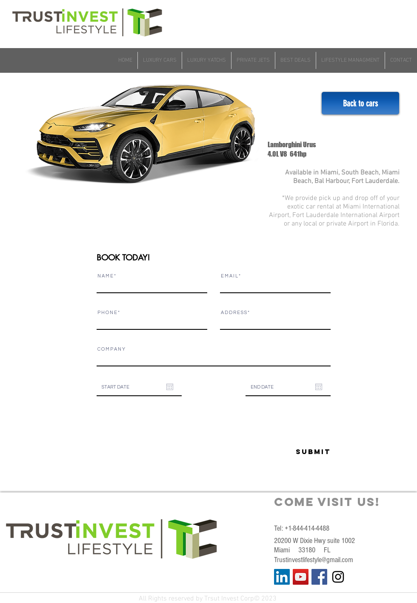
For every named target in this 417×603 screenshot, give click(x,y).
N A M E (105, 276)
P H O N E (107, 312)
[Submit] (291, 451)
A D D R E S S (234, 312)
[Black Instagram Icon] (338, 577)
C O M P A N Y (111, 349)
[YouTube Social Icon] (300, 577)
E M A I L (229, 276)
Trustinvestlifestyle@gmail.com (313, 559)
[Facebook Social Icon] (319, 577)
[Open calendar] (169, 386)
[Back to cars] (360, 103)
